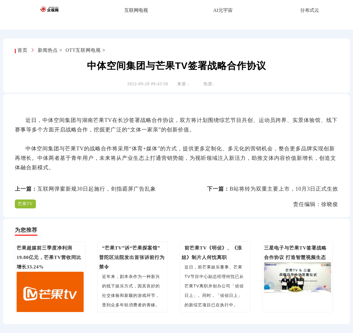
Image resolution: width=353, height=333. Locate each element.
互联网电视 (136, 10)
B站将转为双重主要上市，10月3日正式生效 (284, 189)
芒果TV (25, 204)
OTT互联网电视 (83, 50)
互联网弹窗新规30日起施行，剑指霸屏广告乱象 (96, 189)
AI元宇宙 (223, 10)
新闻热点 (48, 50)
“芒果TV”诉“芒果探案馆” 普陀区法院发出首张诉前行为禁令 (132, 257)
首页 (23, 50)
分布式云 (309, 10)
